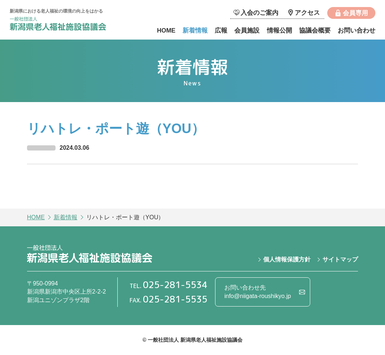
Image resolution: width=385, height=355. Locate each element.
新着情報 (195, 30)
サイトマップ (340, 259)
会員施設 (247, 30)
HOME (166, 30)
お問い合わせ (356, 30)
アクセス (307, 12)
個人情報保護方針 (287, 259)
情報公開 (279, 30)
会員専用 (355, 13)
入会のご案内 (259, 12)
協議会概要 (315, 30)
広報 (221, 30)
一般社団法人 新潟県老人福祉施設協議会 (65, 25)
